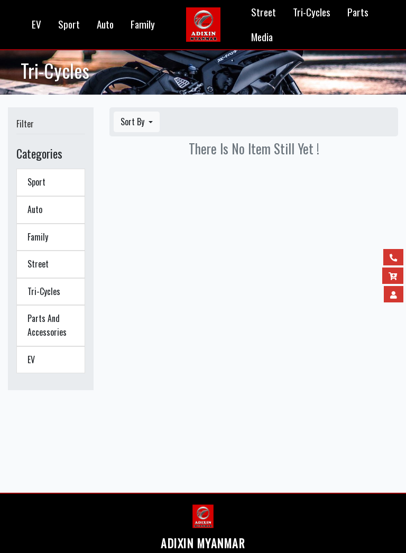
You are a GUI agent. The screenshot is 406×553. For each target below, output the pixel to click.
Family (143, 24)
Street (263, 12)
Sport (69, 24)
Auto (105, 24)
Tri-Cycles (311, 12)
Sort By (133, 121)
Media (262, 36)
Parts (357, 12)
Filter (25, 123)
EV (36, 24)
